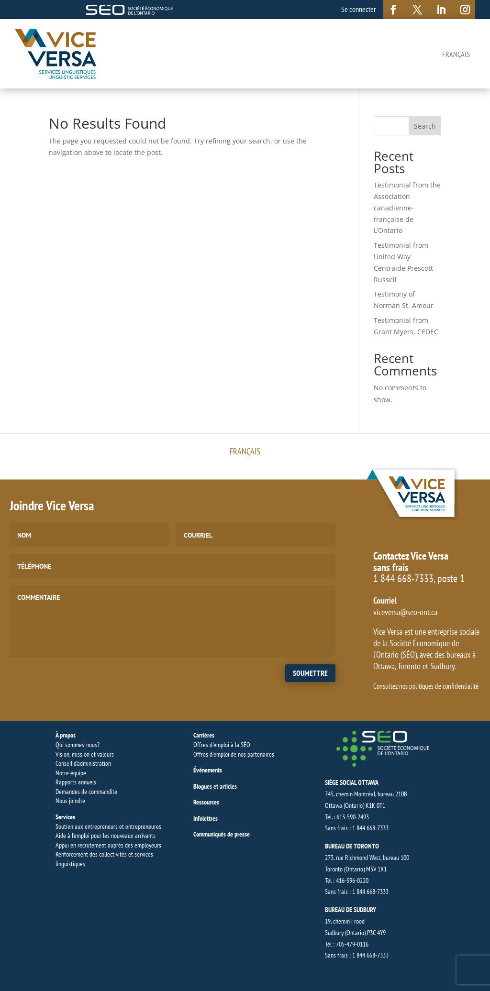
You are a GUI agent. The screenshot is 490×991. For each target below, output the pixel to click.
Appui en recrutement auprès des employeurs (108, 845)
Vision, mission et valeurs (85, 754)
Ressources (206, 802)
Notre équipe (71, 773)
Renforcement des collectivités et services (104, 854)
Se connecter (358, 9)
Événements (207, 770)
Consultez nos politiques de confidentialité (426, 686)
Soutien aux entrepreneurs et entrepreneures (108, 826)
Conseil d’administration (83, 763)
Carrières (203, 735)
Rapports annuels (76, 782)
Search (425, 126)
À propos (66, 735)
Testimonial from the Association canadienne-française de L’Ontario (407, 207)
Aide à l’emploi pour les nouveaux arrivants (106, 835)
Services (65, 817)
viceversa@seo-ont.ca (405, 611)
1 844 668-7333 (403, 578)
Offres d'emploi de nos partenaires (233, 754)
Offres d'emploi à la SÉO (221, 744)
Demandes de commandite (86, 791)
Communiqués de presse (221, 834)
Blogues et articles (215, 786)
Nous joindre (70, 800)
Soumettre (310, 673)
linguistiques (70, 863)
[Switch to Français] (456, 53)
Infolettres (205, 818)
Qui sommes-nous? (78, 744)
